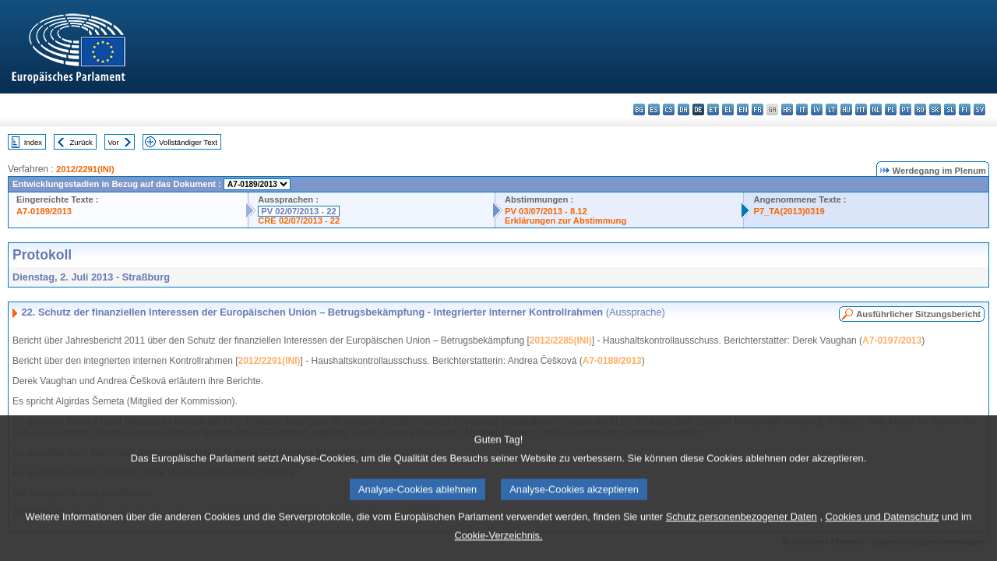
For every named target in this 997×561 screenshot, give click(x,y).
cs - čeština (669, 109)
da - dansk (683, 109)
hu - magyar (846, 109)
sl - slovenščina (950, 109)
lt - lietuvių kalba (831, 109)
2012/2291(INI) (85, 169)
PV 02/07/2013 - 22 (298, 211)
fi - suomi (965, 109)
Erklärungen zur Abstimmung (565, 220)
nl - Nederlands (876, 109)
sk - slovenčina (935, 109)
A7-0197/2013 (891, 340)
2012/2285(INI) (561, 340)
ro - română (920, 109)
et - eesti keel (713, 109)
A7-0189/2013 (44, 211)
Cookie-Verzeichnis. (498, 550)
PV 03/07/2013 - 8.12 (546, 211)
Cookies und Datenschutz (882, 531)
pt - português (905, 109)
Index (33, 142)
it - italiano (802, 109)
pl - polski (891, 109)
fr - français (757, 109)
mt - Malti (861, 109)
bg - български (639, 109)
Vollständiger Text (188, 142)
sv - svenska (979, 109)
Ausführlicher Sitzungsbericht (918, 314)
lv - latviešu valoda (817, 109)
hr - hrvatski (787, 109)
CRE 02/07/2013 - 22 (299, 220)
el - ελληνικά (728, 109)
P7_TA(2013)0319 (788, 211)
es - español (654, 109)
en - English (743, 109)
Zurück (81, 142)
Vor (112, 142)
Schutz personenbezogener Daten (741, 531)
